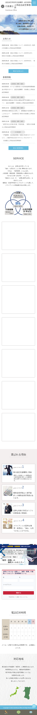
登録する (18, 593)
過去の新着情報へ (18, 148)
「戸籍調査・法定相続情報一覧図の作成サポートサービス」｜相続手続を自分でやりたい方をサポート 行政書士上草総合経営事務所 (18, 137)
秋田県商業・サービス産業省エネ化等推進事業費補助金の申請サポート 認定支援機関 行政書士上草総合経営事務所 (18, 89)
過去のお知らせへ (18, 71)
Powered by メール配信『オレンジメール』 (18, 597)
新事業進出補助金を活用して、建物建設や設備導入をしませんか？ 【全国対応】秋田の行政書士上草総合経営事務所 (18, 113)
